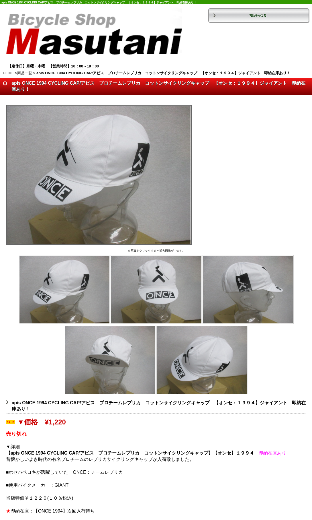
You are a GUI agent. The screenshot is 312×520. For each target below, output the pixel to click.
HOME (8, 73)
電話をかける (257, 15)
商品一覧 (24, 73)
